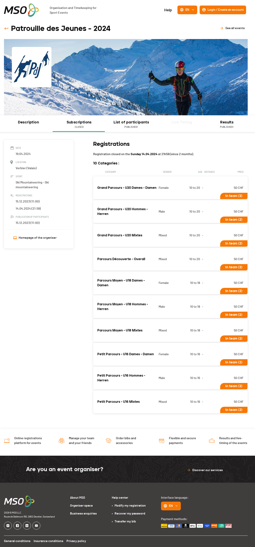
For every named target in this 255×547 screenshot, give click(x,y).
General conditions (17, 541)
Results (226, 124)
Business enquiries (84, 513)
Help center (120, 497)
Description (28, 122)
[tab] (28, 123)
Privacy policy (75, 541)
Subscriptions (78, 124)
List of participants (131, 124)
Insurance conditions (47, 541)
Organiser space (82, 505)
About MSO (78, 497)
